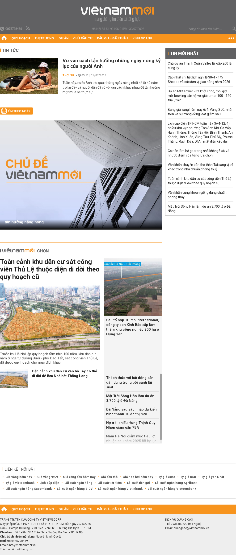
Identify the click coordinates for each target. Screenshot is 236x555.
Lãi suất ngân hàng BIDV (75, 488)
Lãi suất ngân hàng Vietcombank (172, 488)
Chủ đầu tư (82, 38)
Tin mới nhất (184, 53)
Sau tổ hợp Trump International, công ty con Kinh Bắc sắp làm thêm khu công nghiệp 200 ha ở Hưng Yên (132, 327)
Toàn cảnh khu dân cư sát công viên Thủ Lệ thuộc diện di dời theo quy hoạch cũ (50, 269)
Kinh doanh (142, 38)
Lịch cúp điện (49, 483)
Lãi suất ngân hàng (78, 483)
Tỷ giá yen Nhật (212, 477)
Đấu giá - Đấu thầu (112, 38)
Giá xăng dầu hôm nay (79, 477)
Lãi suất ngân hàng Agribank (176, 483)
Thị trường (44, 38)
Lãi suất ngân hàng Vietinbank (120, 488)
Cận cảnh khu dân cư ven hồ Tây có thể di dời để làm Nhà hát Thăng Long (64, 373)
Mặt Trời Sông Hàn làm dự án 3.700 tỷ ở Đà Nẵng (130, 398)
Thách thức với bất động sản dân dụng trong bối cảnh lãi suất (129, 382)
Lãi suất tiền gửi (138, 483)
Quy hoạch (21, 38)
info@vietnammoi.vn (22, 545)
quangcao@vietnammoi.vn (191, 528)
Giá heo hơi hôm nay (138, 477)
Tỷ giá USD (188, 477)
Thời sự (68, 75)
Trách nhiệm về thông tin (16, 549)
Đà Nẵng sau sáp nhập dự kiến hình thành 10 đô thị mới (131, 411)
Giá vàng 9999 (47, 477)
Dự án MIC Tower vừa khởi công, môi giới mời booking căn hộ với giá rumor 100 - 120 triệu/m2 (199, 95)
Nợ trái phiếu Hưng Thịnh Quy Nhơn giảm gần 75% (130, 425)
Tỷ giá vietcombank (19, 483)
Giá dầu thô (109, 477)
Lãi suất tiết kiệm (109, 483)
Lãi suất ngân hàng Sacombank (28, 488)
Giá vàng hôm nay (18, 477)
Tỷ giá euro (166, 477)
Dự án (64, 38)
